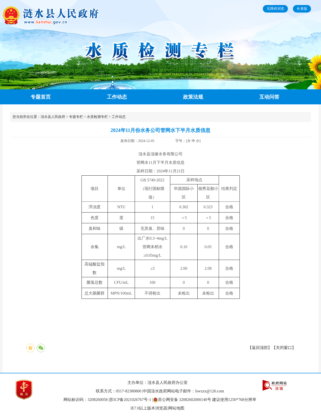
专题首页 (41, 97)
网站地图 (176, 408)
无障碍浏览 (275, 9)
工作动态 (117, 97)
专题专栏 (76, 117)
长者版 (302, 9)
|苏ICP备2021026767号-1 (130, 399)
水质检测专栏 (97, 117)
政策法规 (193, 97)
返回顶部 (260, 347)
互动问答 (269, 97)
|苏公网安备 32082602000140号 (182, 399)
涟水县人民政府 (53, 117)
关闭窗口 (284, 347)
